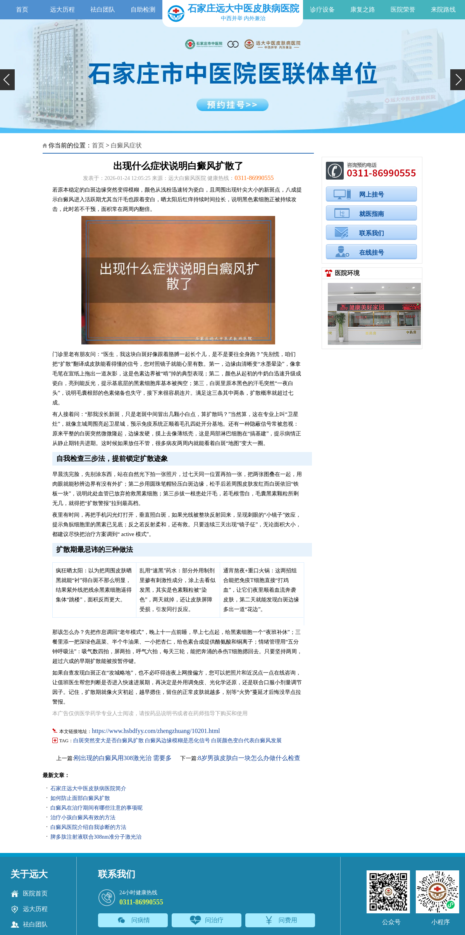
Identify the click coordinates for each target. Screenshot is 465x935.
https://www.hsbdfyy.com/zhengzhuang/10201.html (156, 731)
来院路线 (443, 9)
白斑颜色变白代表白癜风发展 (246, 740)
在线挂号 (371, 252)
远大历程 (62, 9)
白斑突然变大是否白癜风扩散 (108, 740)
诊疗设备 (322, 9)
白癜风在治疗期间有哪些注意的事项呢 (96, 808)
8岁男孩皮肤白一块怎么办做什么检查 (249, 758)
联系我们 (371, 233)
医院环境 (347, 273)
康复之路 (362, 9)
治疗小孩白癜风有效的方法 (82, 817)
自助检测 (143, 9)
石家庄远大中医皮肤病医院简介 (88, 788)
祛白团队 (102, 9)
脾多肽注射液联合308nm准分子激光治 (95, 837)
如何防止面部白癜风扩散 (80, 798)
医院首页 (29, 893)
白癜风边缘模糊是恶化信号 (177, 740)
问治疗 (207, 920)
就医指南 (371, 214)
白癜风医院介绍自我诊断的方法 (88, 827)
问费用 (280, 920)
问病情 (133, 920)
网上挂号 (371, 194)
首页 (22, 9)
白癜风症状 (126, 145)
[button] (7, 79)
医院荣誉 (403, 9)
